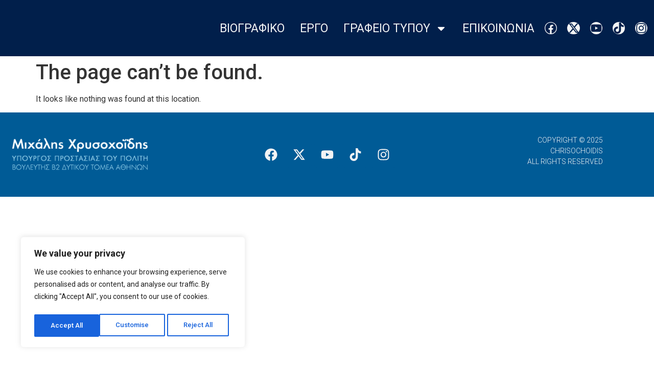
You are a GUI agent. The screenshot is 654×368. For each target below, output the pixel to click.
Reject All (134, 325)
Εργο (314, 28)
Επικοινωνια (498, 28)
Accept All (200, 325)
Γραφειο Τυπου (395, 28)
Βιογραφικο (252, 28)
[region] (132, 294)
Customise (67, 325)
